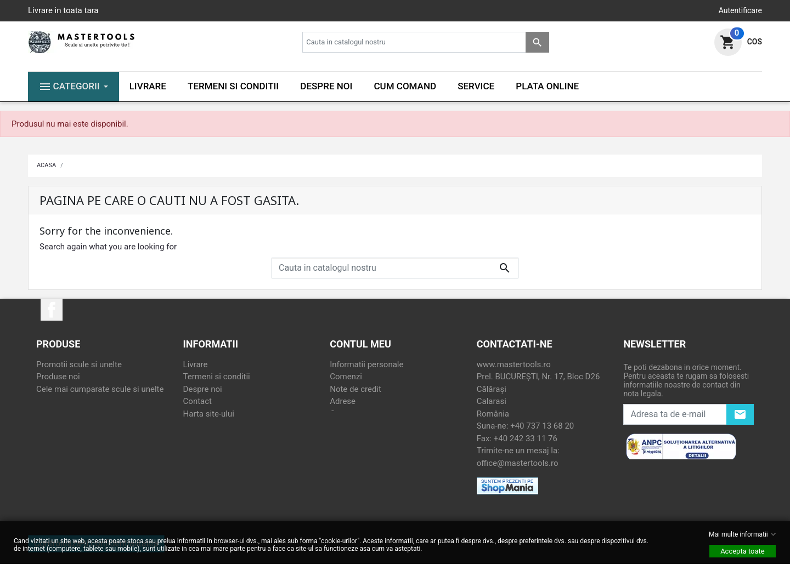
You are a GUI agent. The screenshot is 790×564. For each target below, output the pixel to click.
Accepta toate (742, 551)
